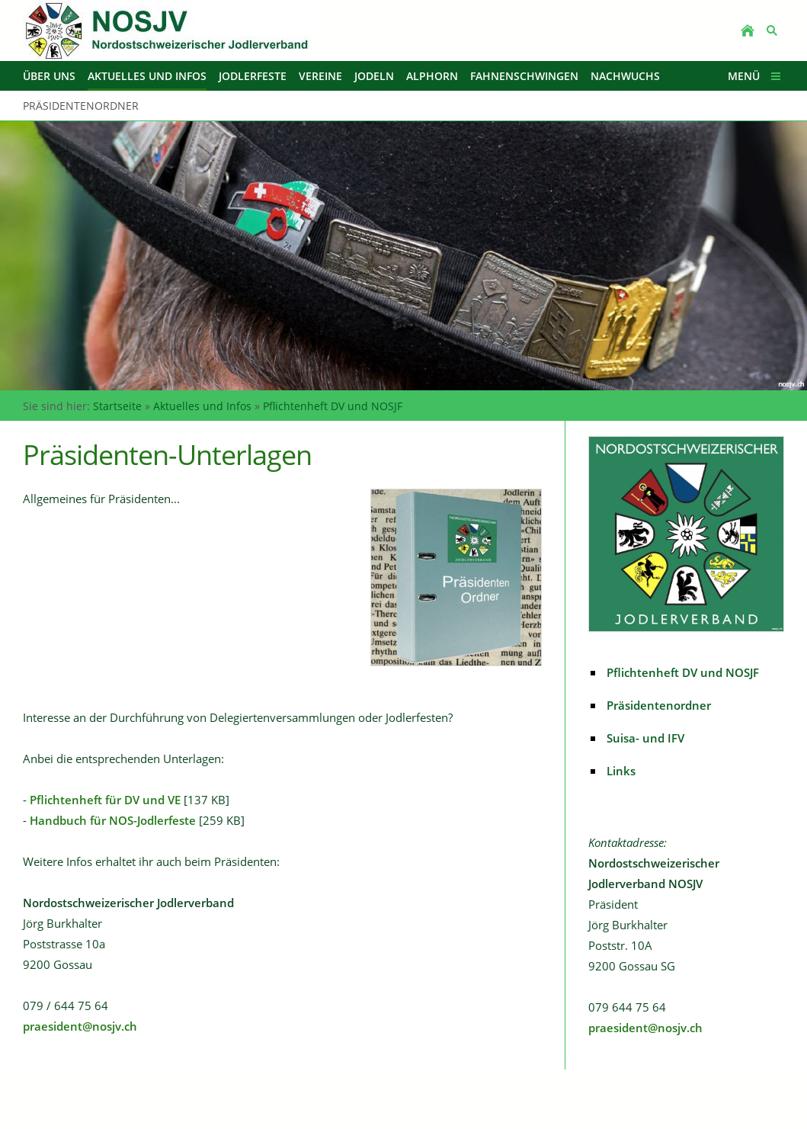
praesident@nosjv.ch (80, 1026)
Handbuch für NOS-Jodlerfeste (113, 820)
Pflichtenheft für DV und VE (105, 799)
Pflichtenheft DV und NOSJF (332, 406)
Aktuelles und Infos (202, 406)
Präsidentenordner (659, 705)
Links (621, 770)
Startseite (117, 406)
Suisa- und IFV (645, 738)
